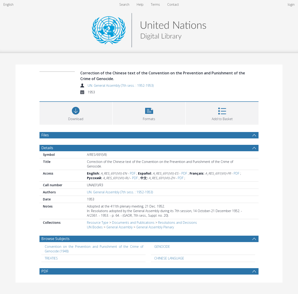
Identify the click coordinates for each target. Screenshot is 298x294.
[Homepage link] (149, 29)
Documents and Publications (133, 222)
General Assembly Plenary (155, 227)
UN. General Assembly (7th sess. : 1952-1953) (121, 85)
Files (45, 135)
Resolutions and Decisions (177, 222)
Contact (173, 4)
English (8, 4)
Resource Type (97, 222)
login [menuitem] (291, 4)
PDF (133, 173)
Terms (155, 4)
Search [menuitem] (124, 4)
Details (47, 147)
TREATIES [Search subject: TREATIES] (51, 258)
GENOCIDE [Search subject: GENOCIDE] (162, 246)
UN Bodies (95, 227)
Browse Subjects (55, 238)
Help (140, 4)
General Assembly (119, 227)
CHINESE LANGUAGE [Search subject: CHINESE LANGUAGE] (169, 258)
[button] (149, 113)
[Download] (75, 113)
